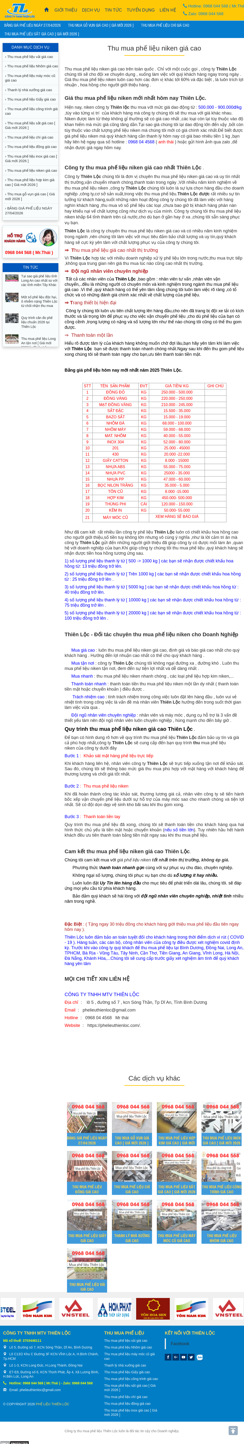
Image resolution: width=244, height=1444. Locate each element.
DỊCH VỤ (91, 10)
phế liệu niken (137, 650)
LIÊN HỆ (168, 10)
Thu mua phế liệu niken (87, 69)
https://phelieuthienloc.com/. (114, 1025)
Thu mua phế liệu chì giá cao (165, 25)
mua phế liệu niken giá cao (187, 176)
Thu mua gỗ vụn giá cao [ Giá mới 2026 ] (101, 25)
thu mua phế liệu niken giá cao (150, 231)
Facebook (180, 1343)
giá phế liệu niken (81, 136)
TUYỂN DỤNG (141, 10)
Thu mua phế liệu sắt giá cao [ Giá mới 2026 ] (41, 33)
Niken (70, 118)
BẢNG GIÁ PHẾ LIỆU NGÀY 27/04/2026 (32, 25)
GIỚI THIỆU (66, 10)
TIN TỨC (113, 10)
